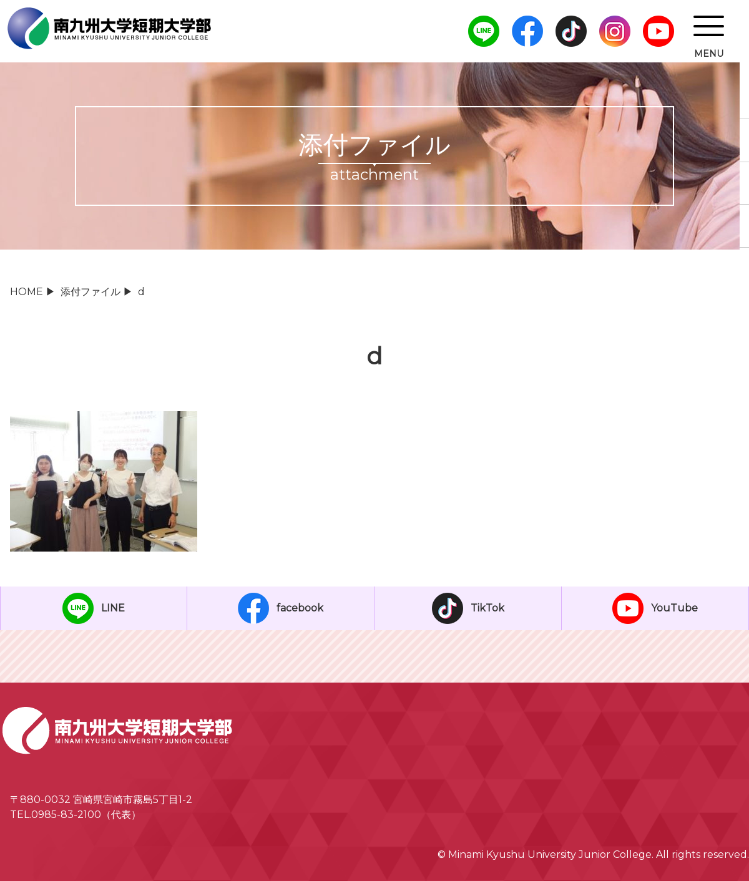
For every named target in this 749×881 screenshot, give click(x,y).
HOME (26, 292)
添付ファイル (90, 292)
